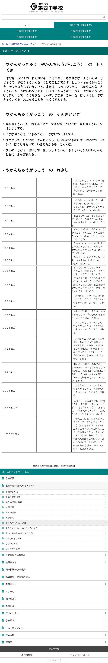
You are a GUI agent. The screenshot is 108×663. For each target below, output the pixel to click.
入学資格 (10, 518)
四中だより (11, 598)
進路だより (11, 606)
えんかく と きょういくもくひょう (22, 528)
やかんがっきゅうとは (16, 523)
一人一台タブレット (15, 627)
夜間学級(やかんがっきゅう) (24, 44)
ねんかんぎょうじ (14, 538)
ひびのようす (12, 543)
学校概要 (10, 478)
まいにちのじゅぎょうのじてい (20, 533)
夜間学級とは (12, 492)
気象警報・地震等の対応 (18, 577)
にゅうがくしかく (14, 549)
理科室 (9, 642)
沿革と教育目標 (13, 497)
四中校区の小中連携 (15, 569)
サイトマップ (54, 660)
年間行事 (10, 507)
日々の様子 (11, 512)
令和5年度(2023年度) (80, 31)
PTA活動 (10, 635)
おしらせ (10, 591)
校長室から (11, 562)
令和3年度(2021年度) (80, 37)
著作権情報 (26, 655)
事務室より (11, 584)
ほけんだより (12, 613)
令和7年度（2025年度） (81, 25)
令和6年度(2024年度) (26, 31)
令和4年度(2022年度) (26, 37)
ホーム (27, 25)
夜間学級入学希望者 (15, 555)
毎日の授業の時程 (14, 502)
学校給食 (10, 620)
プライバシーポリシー (81, 655)
